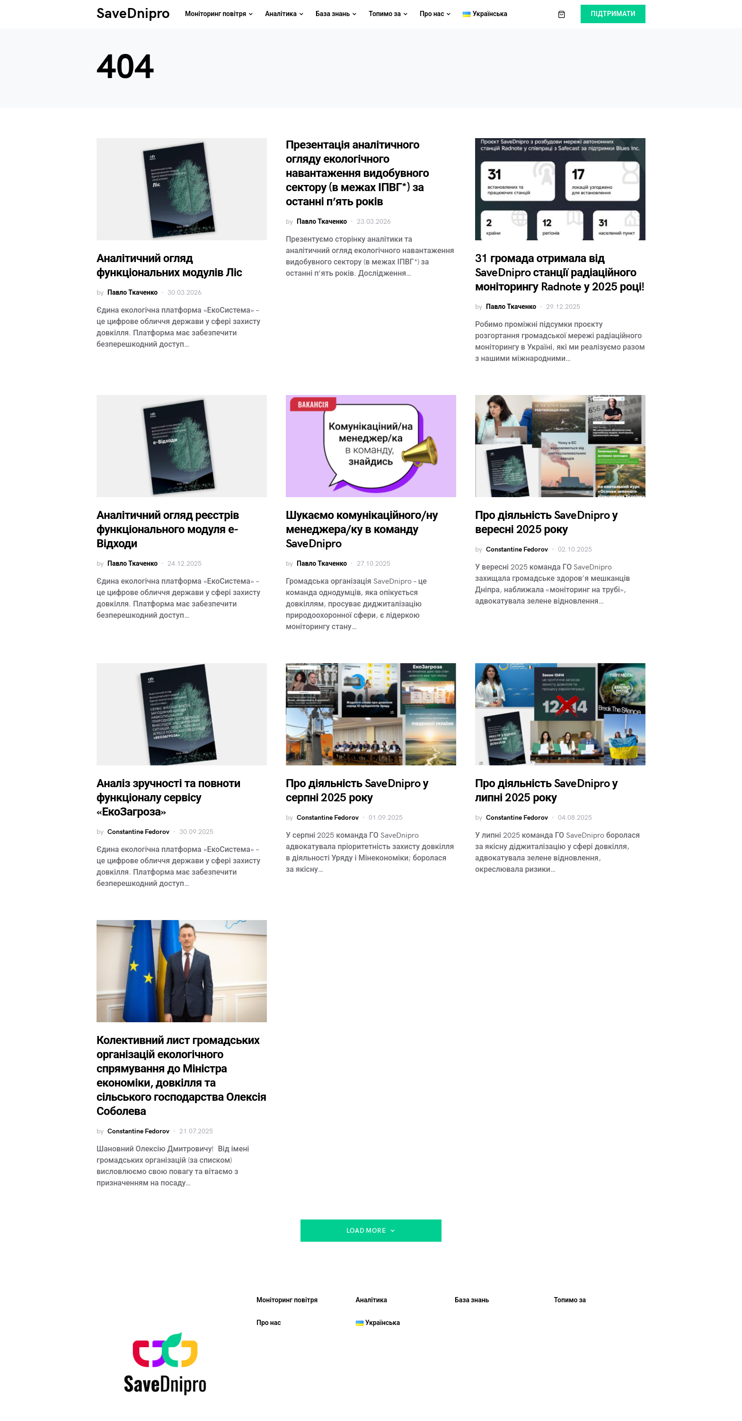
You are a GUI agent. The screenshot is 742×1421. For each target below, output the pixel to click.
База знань (472, 1300)
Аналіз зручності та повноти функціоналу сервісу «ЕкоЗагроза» (168, 798)
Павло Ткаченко (132, 293)
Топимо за (570, 1300)
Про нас (268, 1323)
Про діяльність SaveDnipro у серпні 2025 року (357, 791)
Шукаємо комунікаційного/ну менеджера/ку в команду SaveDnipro (362, 530)
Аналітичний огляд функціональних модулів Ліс (169, 266)
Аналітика (372, 1300)
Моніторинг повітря (287, 1300)
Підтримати (613, 14)
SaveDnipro (133, 13)
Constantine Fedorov (517, 549)
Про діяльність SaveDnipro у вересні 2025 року (546, 522)
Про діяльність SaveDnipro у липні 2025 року (546, 791)
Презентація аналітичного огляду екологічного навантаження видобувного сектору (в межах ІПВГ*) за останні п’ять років (357, 173)
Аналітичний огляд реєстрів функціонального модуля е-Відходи (168, 530)
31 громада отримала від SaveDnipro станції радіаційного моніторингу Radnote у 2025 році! (560, 273)
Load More (366, 1231)
